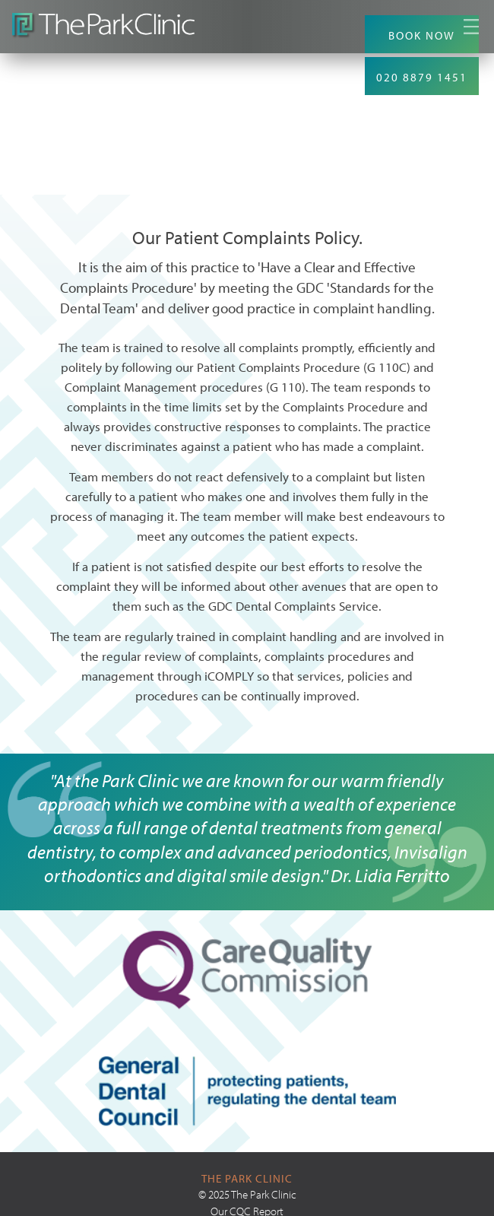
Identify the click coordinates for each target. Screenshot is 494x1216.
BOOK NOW (421, 35)
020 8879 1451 (421, 77)
